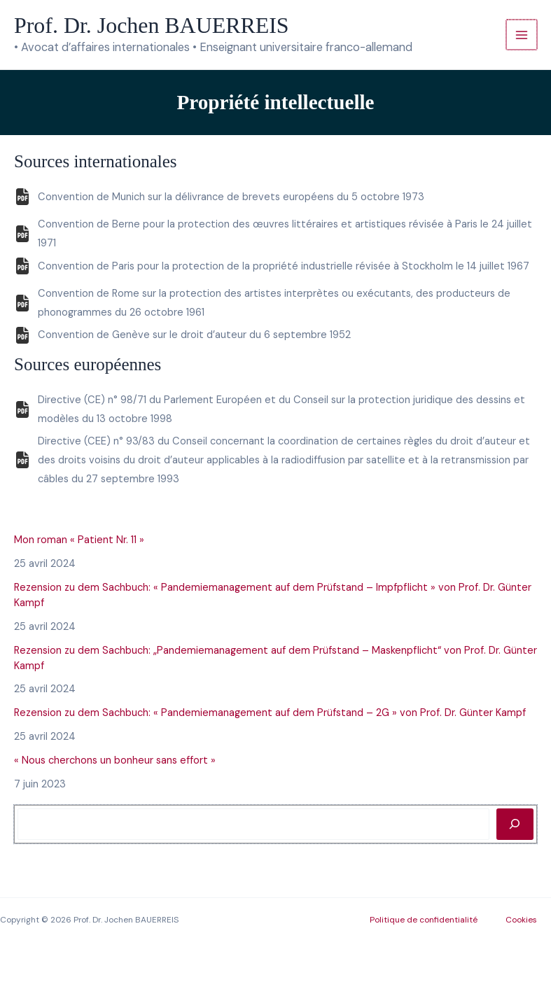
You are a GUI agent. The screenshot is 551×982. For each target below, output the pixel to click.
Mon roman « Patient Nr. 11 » (79, 540)
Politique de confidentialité (423, 919)
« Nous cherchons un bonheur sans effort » (115, 760)
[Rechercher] (514, 823)
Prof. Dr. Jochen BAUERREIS (151, 25)
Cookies (521, 919)
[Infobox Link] (275, 202)
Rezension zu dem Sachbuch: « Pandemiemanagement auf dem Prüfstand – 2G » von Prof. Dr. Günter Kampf (270, 713)
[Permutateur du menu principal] (521, 35)
